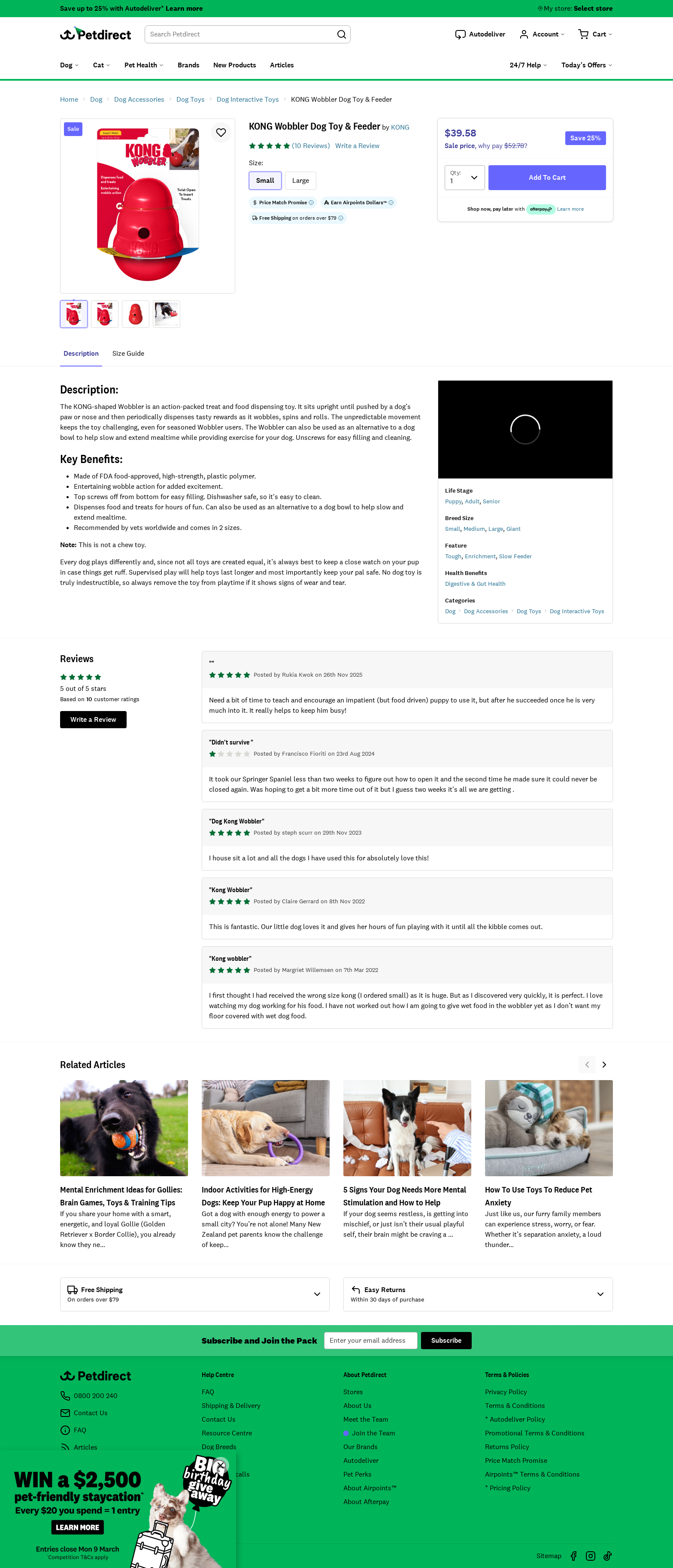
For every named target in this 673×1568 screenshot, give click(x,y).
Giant (513, 529)
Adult (472, 501)
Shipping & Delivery (231, 1405)
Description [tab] (81, 353)
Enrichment (480, 556)
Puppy (453, 501)
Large (495, 529)
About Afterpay (366, 1501)
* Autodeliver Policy (515, 1419)
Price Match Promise (516, 1460)
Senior (491, 501)
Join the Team (369, 1433)
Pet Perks (357, 1474)
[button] (480, 34)
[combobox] (248, 34)
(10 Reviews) (311, 145)
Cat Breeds (218, 1460)
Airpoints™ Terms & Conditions (532, 1474)
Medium (474, 529)
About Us (357, 1405)
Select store (593, 8)
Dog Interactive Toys (577, 611)
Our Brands (360, 1446)
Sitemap (549, 1555)
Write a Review (357, 145)
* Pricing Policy (508, 1487)
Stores (353, 1391)
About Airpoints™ (370, 1487)
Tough (453, 556)
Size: (256, 162)
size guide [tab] (128, 353)
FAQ (208, 1391)
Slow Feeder (515, 556)
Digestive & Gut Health (475, 583)
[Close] (220, 1465)
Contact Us (219, 1419)
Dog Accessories (486, 611)
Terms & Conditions (515, 1405)
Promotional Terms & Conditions (535, 1433)
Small (452, 529)
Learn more (184, 8)
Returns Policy (507, 1446)
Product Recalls (226, 1474)
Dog (450, 611)
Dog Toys (529, 611)
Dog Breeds (219, 1446)
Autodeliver (361, 1460)
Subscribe (446, 1340)
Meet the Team (365, 1419)
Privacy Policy (506, 1391)
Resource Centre (227, 1433)
